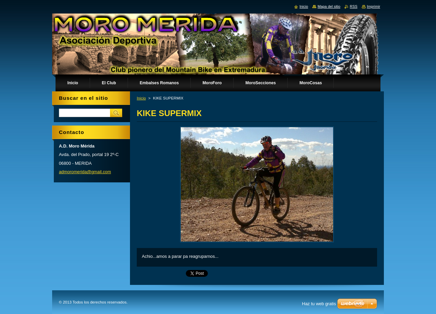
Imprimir (373, 6)
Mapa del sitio (329, 6)
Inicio (141, 98)
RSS (353, 6)
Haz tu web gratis (319, 303)
